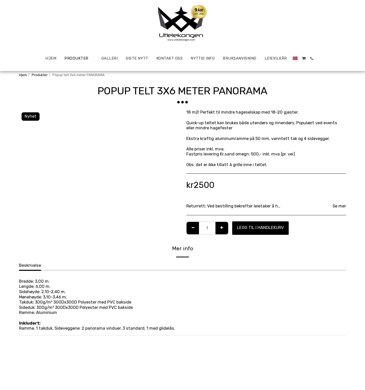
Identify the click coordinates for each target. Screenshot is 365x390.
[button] (304, 58)
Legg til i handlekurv (260, 227)
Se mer (339, 206)
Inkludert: (30, 323)
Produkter (40, 75)
